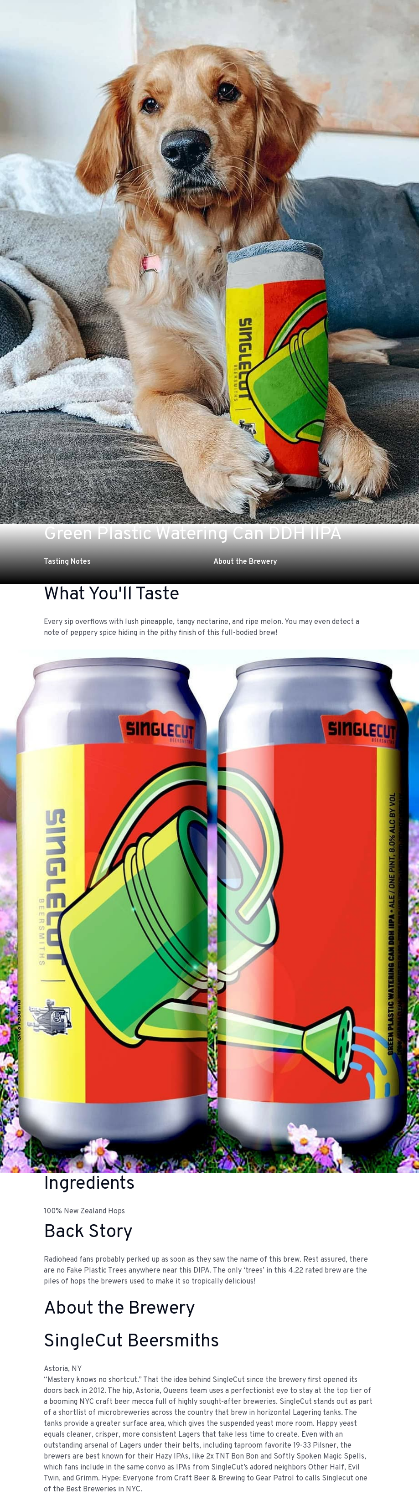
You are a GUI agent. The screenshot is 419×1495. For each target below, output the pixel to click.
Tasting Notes (67, 562)
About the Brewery (245, 562)
